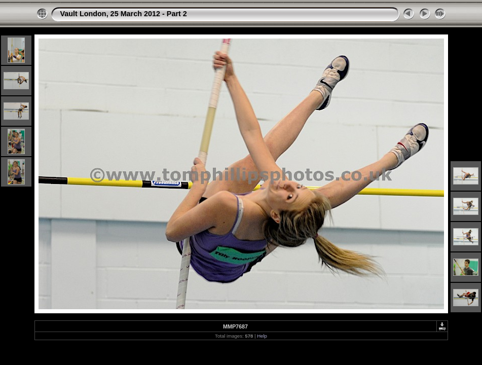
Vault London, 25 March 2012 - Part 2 (123, 14)
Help (262, 336)
